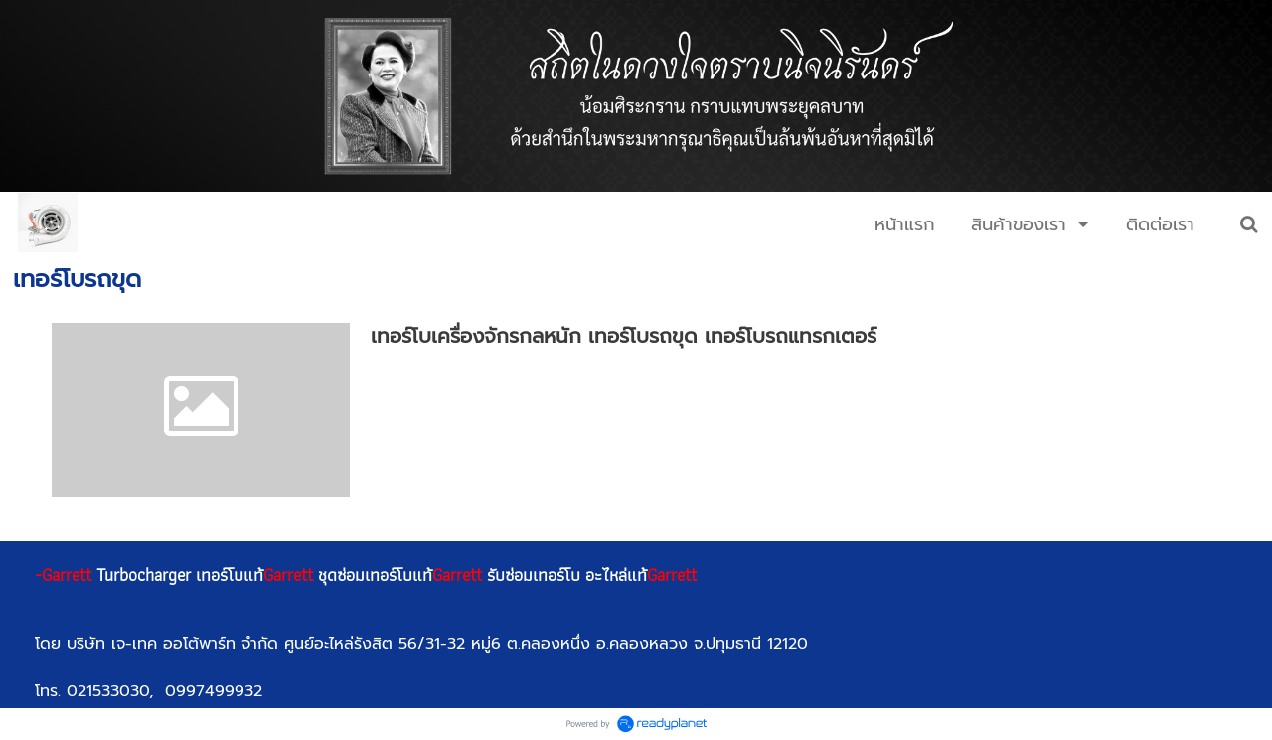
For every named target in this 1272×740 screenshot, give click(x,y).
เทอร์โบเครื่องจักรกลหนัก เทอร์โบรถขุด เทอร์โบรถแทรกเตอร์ (623, 336)
